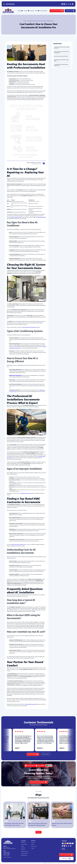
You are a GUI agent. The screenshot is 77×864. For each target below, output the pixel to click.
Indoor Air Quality (24, 853)
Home (24, 20)
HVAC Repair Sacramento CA (26, 496)
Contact (32, 848)
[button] (20, 10)
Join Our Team (33, 846)
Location (26, 10)
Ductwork (23, 849)
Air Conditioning (24, 844)
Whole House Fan (24, 855)
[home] (8, 10)
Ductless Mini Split (24, 851)
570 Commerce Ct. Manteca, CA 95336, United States (9, 848)
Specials (32, 10)
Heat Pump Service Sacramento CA (30, 330)
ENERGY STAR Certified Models (15, 379)
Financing (33, 842)
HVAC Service (23, 842)
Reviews (32, 844)
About (36, 10)
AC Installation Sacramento (30, 707)
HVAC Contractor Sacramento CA (18, 548)
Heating (22, 846)
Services (19, 10)
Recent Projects (43, 10)
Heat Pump (23, 848)
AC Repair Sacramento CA (16, 220)
